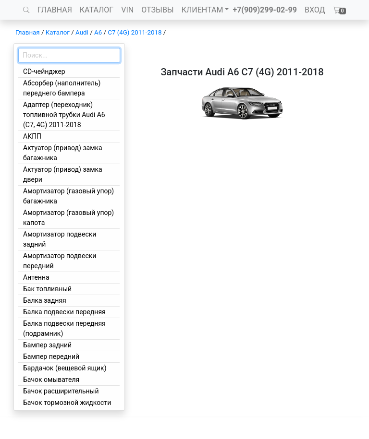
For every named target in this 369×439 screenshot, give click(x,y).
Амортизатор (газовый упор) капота (68, 217)
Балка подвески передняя (64, 312)
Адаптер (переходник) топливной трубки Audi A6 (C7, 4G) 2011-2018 (64, 115)
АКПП (32, 136)
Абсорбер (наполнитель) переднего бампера (61, 88)
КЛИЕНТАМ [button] (202, 9)
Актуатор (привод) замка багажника (62, 153)
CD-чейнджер (44, 71)
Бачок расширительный (61, 391)
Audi (81, 32)
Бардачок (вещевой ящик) (65, 368)
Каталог (58, 32)
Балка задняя (44, 300)
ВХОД (315, 9)
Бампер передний (51, 356)
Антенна (36, 277)
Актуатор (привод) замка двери (62, 174)
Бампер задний (47, 345)
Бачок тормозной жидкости (67, 402)
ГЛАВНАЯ (54, 9)
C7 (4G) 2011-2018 (134, 32)
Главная (27, 32)
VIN (127, 9)
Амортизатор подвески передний (59, 261)
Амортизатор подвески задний (59, 239)
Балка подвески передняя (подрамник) (64, 328)
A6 (98, 32)
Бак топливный (47, 289)
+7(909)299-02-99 (265, 9)
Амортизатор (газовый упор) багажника (68, 196)
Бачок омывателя (51, 379)
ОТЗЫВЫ (157, 9)
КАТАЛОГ (96, 9)
